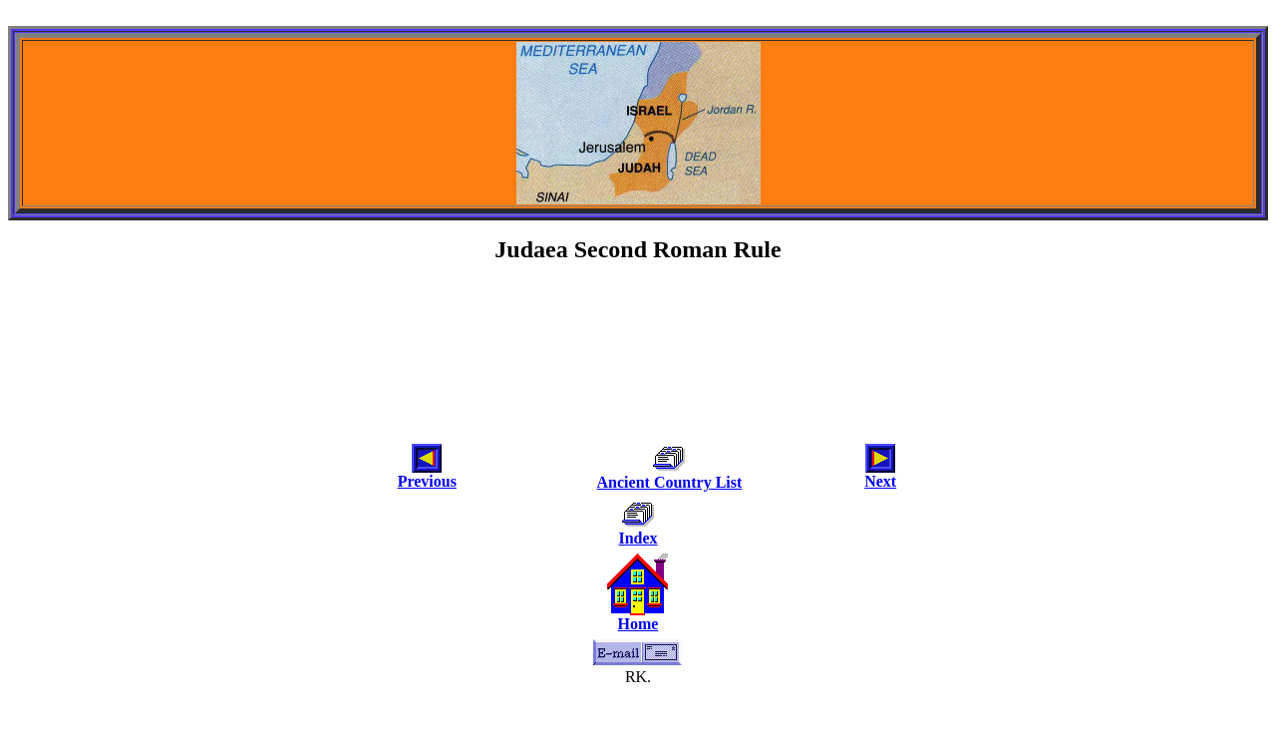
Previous (427, 481)
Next (880, 481)
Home (638, 623)
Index (637, 538)
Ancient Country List (670, 482)
